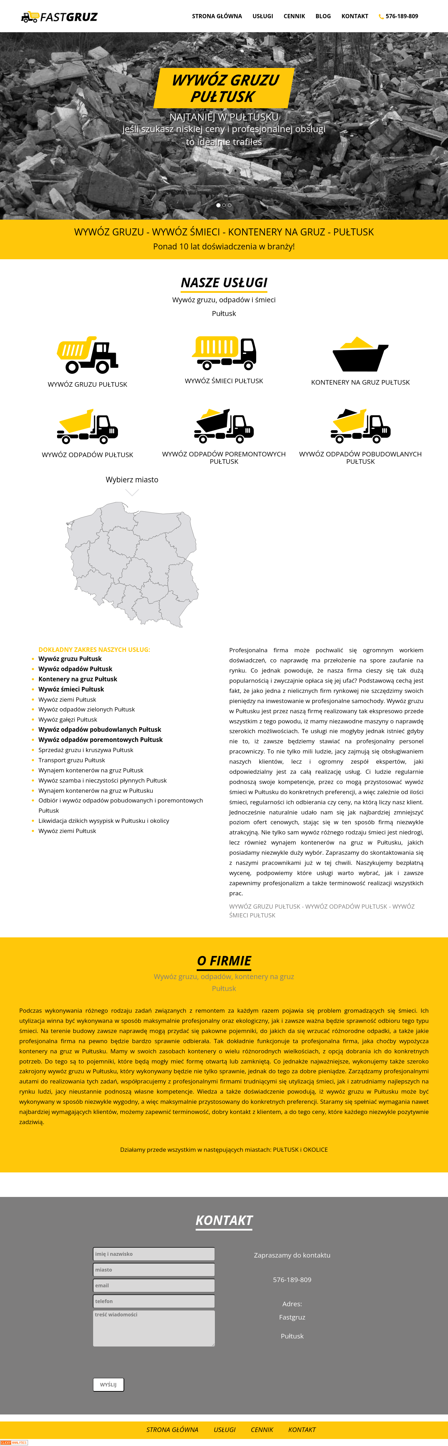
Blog (323, 16)
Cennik (294, 16)
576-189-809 (398, 16)
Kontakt (355, 16)
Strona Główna (217, 16)
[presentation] (146, 1364)
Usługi (263, 16)
